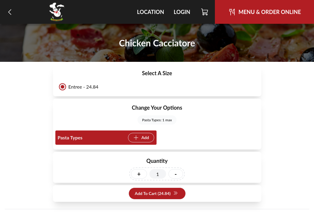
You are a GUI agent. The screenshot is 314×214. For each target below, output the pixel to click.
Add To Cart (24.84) (156, 194)
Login (182, 12)
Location (150, 12)
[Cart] (205, 12)
